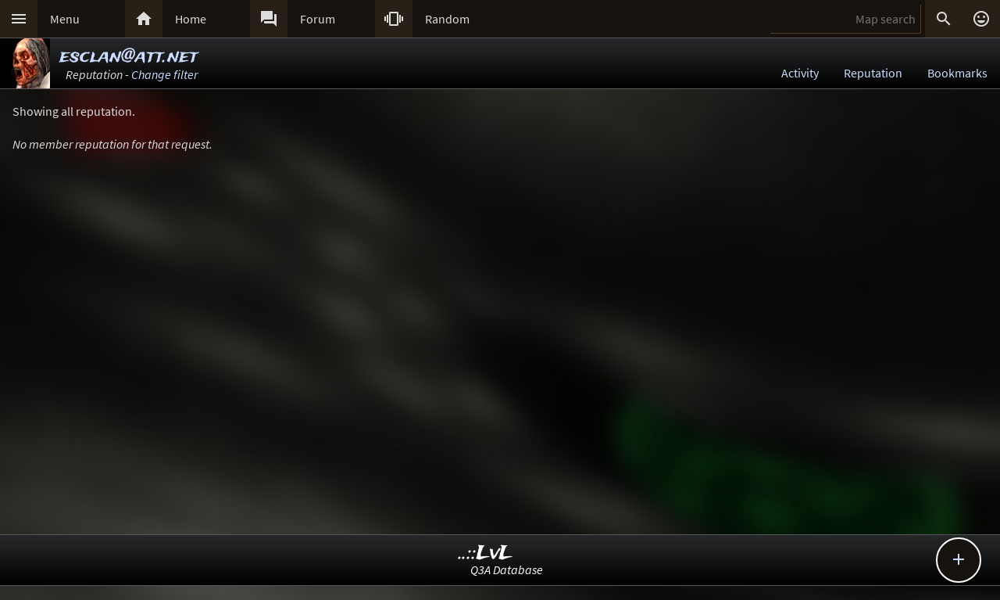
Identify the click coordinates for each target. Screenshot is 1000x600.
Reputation (873, 73)
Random (447, 19)
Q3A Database (506, 569)
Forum (317, 19)
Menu (65, 19)
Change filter (164, 74)
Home (190, 19)
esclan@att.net (128, 56)
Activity (800, 73)
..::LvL (485, 553)
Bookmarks (957, 73)
